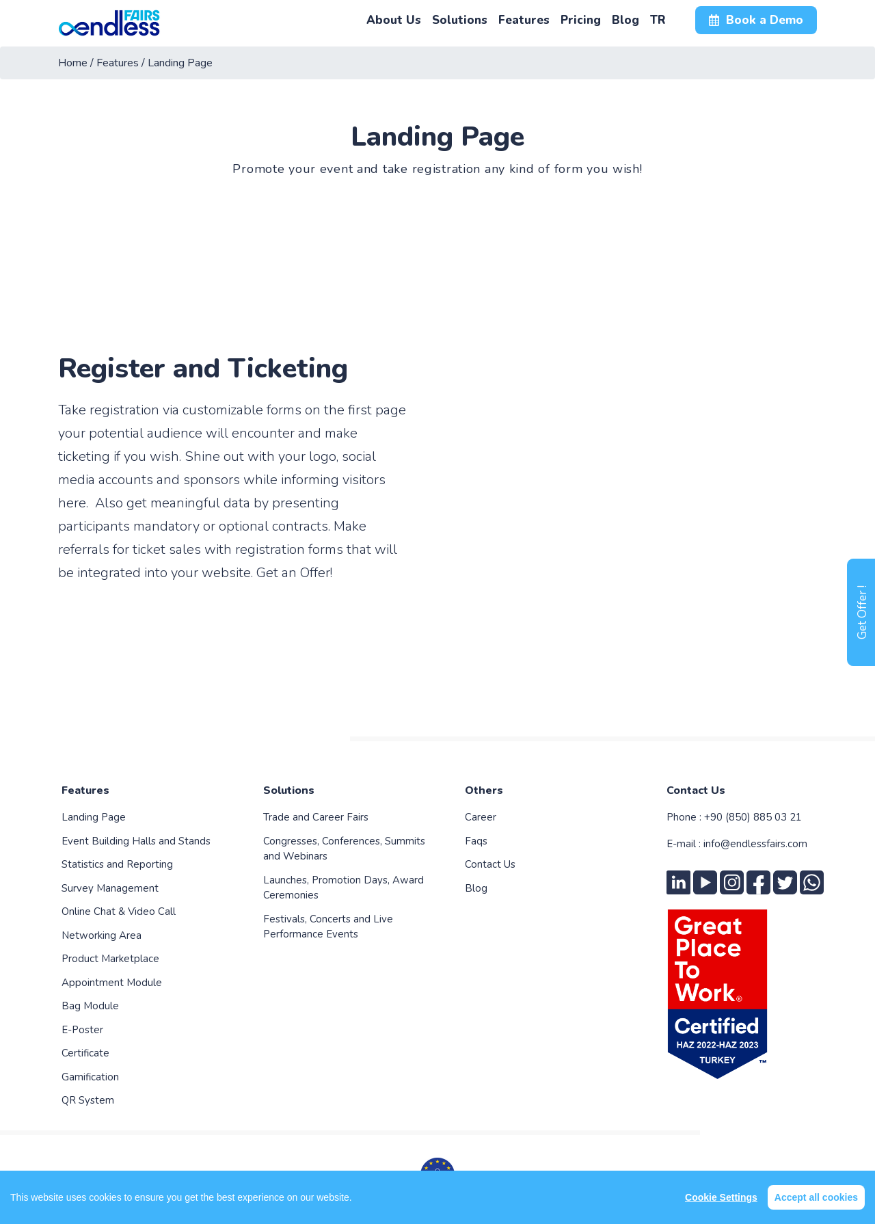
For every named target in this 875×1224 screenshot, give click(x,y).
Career (480, 817)
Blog (476, 888)
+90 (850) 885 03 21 (753, 817)
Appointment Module (112, 982)
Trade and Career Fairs (315, 817)
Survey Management (110, 888)
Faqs (476, 841)
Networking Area (102, 935)
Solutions (288, 790)
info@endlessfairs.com (755, 844)
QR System (88, 1100)
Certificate (85, 1053)
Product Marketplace (110, 959)
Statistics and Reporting (117, 864)
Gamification (90, 1077)
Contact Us (490, 864)
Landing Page (94, 817)
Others (484, 790)
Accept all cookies (816, 1197)
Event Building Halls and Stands (136, 841)
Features (85, 790)
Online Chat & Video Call (119, 911)
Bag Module (90, 1006)
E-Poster (82, 1030)
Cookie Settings (721, 1197)
